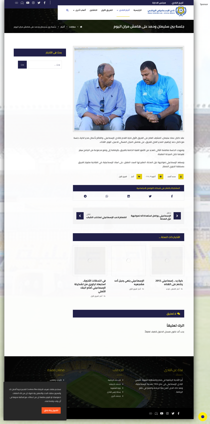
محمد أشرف (171, 179)
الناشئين (172, 291)
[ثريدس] (17, 3)
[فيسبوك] (45, 3)
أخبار (132, 179)
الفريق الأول (122, 179)
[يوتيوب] (28, 3)
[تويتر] (40, 3)
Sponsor (204, 4)
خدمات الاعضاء (116, 387)
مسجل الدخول (163, 334)
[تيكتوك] (23, 3)
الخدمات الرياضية (116, 383)
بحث (23, 64)
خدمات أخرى (117, 401)
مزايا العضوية (117, 392)
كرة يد (167, 291)
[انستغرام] (34, 3)
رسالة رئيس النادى (115, 396)
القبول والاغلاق (51, 410)
